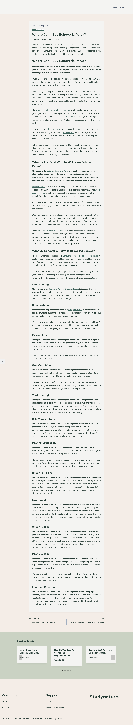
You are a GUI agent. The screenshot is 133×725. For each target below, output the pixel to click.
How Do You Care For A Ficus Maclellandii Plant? (86, 622)
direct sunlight (54, 129)
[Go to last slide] (20, 657)
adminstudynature (40, 40)
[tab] (62, 670)
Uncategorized (38, 30)
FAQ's (48, 701)
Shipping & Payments (55, 707)
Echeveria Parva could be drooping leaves (80, 256)
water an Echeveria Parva (57, 171)
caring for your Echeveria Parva (50, 230)
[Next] (113, 657)
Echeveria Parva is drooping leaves (64, 289)
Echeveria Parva (66, 116)
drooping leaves (75, 309)
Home (115, 7)
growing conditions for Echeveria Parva (52, 110)
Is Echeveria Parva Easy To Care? (47, 620)
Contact (5, 707)
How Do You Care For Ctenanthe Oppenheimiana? (64, 653)
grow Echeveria (68, 132)
